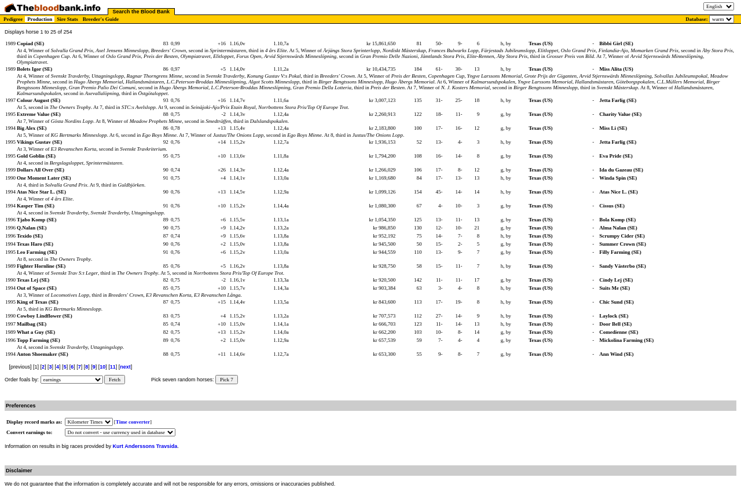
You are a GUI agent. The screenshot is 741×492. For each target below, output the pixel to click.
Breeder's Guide (101, 19)
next (125, 367)
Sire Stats (67, 19)
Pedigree (13, 19)
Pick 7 (226, 379)
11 (113, 367)
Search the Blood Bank (141, 11)
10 (102, 367)
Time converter (133, 422)
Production (39, 19)
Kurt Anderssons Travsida (145, 446)
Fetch (114, 379)
